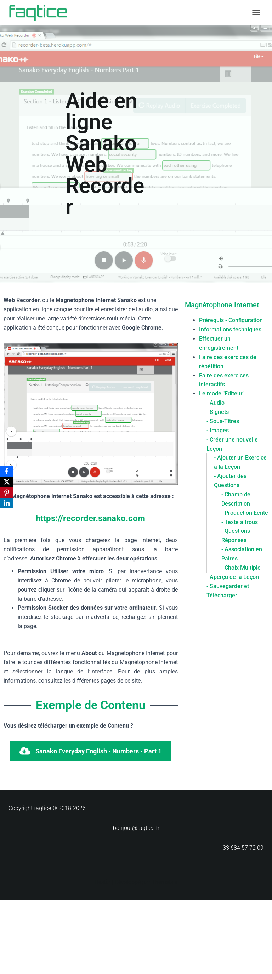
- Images (217, 430)
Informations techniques (230, 329)
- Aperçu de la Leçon (232, 577)
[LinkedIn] (6, 503)
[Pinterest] (6, 492)
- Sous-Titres (222, 421)
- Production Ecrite (244, 512)
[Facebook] (6, 471)
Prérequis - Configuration (231, 320)
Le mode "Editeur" (221, 393)
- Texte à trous (239, 522)
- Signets (217, 412)
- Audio (215, 402)
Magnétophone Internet (222, 305)
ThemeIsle (164, 882)
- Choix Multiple (241, 567)
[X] (6, 482)
